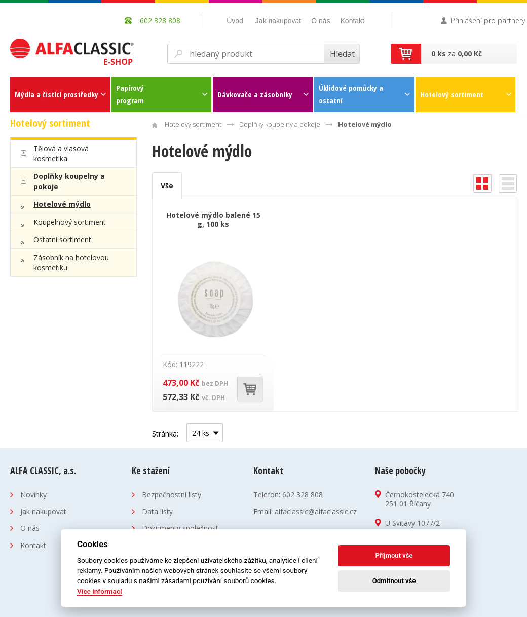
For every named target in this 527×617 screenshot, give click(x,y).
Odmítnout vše (394, 581)
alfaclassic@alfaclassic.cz (316, 511)
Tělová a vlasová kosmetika (61, 153)
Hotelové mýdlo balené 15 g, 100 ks (213, 219)
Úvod (235, 21)
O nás (320, 21)
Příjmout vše (394, 555)
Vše (167, 185)
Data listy (157, 511)
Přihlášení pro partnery (488, 20)
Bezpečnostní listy (171, 494)
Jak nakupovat (278, 21)
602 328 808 (302, 494)
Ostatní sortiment (62, 239)
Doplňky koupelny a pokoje (69, 181)
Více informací (99, 591)
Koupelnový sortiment (69, 222)
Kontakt (352, 21)
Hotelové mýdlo (62, 204)
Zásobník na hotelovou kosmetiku (71, 262)
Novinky (33, 494)
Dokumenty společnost (180, 528)
